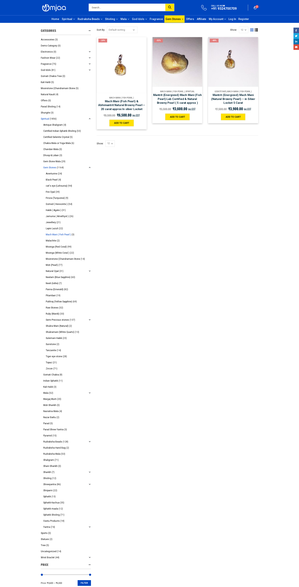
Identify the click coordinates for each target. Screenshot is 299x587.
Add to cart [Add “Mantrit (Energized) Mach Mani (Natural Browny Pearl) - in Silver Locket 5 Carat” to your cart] (233, 117)
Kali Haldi (46, 82)
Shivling (110, 19)
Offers (190, 19)
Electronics (47, 51)
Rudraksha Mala (51, 454)
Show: (233, 29)
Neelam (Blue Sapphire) (58, 277)
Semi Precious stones (57, 320)
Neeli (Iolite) (52, 283)
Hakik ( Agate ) (53, 210)
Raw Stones (52, 307)
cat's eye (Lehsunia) (56, 185)
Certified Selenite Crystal (56, 137)
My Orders (160, 226)
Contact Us (161, 213)
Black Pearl (52, 179)
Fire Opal (50, 192)
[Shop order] (122, 30)
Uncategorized (48, 551)
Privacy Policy (107, 213)
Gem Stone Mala (52, 161)
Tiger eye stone (54, 356)
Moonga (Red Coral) (56, 246)
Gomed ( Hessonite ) (57, 204)
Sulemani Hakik (54, 338)
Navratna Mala (51, 411)
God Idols (138, 19)
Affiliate (201, 19)
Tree (43, 545)
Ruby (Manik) (52, 313)
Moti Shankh (49, 405)
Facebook (296, 30)
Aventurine (51, 173)
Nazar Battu (49, 417)
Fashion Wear (48, 58)
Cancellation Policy (110, 226)
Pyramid (47, 435)
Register (243, 19)
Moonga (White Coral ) (57, 253)
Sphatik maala (50, 508)
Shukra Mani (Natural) (57, 326)
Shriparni (47, 490)
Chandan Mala (51, 149)
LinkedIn (296, 41)
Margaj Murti (49, 399)
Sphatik (47, 496)
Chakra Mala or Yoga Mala (57, 143)
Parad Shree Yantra (53, 429)
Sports (44, 533)
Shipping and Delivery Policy (115, 219)
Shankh (47, 472)
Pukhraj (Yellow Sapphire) (59, 301)
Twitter (296, 36)
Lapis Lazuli (52, 228)
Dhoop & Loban (51, 155)
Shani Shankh (50, 466)
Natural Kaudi (48, 94)
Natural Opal (52, 271)
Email (296, 47)
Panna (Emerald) (54, 289)
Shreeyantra (49, 484)
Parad (46, 423)
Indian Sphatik (50, 380)
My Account (216, 19)
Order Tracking (163, 233)
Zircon (49, 368)
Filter (84, 583)
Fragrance (156, 19)
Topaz (49, 362)
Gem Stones (173, 19)
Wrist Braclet (48, 557)
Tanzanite (51, 350)
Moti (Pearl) (52, 265)
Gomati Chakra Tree (51, 76)
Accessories (47, 39)
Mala (124, 19)
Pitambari (51, 295)
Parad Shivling (48, 106)
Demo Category (49, 45)
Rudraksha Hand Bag (54, 447)
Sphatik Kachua (51, 502)
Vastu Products (51, 521)
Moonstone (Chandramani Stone (58, 88)
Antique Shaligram (53, 125)
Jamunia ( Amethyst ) (57, 216)
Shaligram (48, 460)
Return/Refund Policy (111, 233)
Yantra (46, 527)
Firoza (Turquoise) (55, 198)
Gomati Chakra (51, 374)
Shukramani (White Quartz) (60, 332)
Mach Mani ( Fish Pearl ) (121, 98)
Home (55, 19)
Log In (232, 19)
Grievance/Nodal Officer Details (172, 219)
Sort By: (101, 29)
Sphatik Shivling (51, 515)
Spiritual (67, 19)
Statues (45, 539)
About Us (160, 206)
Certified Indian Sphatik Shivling (59, 131)
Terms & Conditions (110, 206)
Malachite (51, 240)
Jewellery (51, 222)
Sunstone (51, 344)
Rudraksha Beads (89, 19)
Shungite (45, 112)
